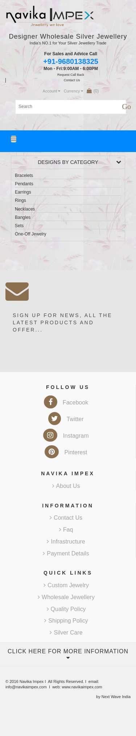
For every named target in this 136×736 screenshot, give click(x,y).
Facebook (66, 402)
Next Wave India (116, 696)
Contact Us (66, 518)
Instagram (65, 436)
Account (52, 91)
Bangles (22, 217)
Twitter (65, 419)
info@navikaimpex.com (26, 687)
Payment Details (66, 553)
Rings (20, 200)
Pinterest (66, 452)
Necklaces (25, 209)
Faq (66, 530)
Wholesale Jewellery (66, 597)
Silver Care (66, 632)
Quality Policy (66, 609)
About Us (66, 486)
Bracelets (24, 175)
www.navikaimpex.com (82, 687)
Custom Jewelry (66, 585)
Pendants (24, 183)
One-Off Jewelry (30, 234)
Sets (19, 225)
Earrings (23, 192)
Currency (73, 91)
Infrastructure (66, 541)
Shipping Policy (66, 621)
